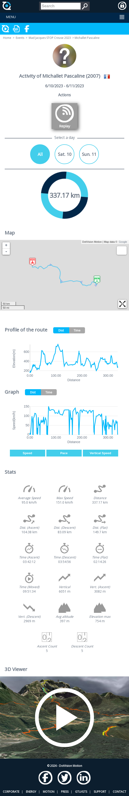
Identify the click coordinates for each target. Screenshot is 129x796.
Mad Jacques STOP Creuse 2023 (50, 38)
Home (7, 38)
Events (20, 38)
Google (123, 241)
